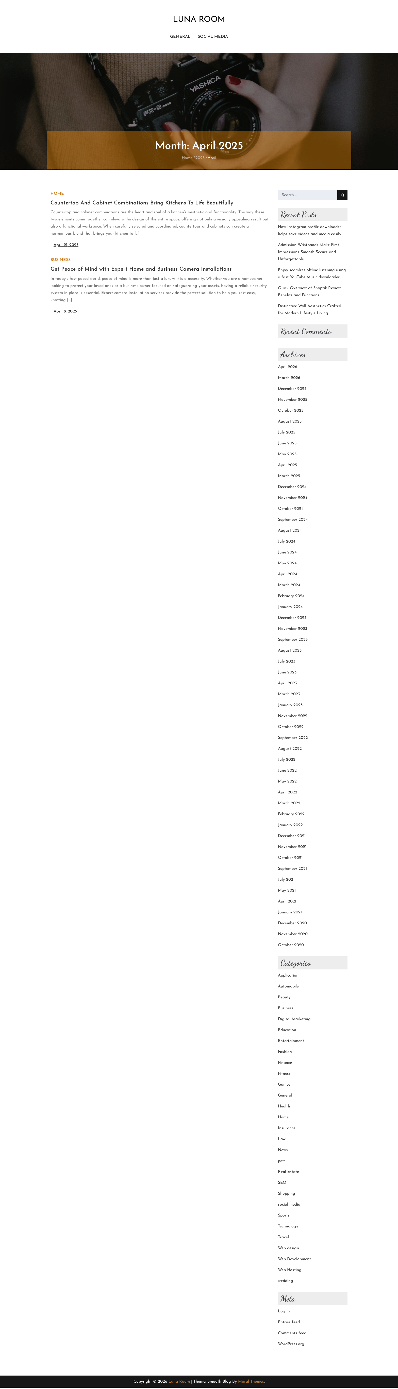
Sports (284, 1217)
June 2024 (287, 554)
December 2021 (292, 837)
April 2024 (287, 576)
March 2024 (289, 586)
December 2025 (292, 390)
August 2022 (290, 750)
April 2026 (287, 368)
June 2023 (287, 674)
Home (57, 195)
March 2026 (289, 379)
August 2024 (290, 532)
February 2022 (291, 815)
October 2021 (290, 859)
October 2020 (291, 946)
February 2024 (291, 597)
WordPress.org (291, 1345)
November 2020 (293, 935)
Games (284, 1086)
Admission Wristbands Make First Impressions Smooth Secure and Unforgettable (308, 253)
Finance (285, 1064)
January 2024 (290, 608)
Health (284, 1108)
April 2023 (287, 685)
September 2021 (292, 870)
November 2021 (292, 848)
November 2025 (292, 401)
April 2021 (287, 903)
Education (287, 1031)
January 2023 (290, 706)
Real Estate (288, 1173)
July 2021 (286, 881)
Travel (283, 1239)
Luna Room (199, 20)
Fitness (284, 1075)
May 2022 (287, 783)
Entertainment (291, 1042)
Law (282, 1140)
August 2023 (290, 652)
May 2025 (287, 456)
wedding (285, 1282)
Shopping (286, 1195)
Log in (284, 1313)
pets (282, 1162)
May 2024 (287, 565)
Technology (288, 1228)
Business (61, 261)
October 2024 (291, 510)
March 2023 (289, 695)
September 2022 (293, 739)
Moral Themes (251, 1383)
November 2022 (292, 717)
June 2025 (287, 445)
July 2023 (286, 663)
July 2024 (286, 543)
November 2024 (292, 499)
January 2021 (290, 914)
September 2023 (293, 641)
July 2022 (286, 761)
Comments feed (292, 1334)
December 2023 (292, 619)
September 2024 (293, 521)
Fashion (285, 1053)
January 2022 (290, 826)
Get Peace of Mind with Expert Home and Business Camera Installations (141, 270)
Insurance (286, 1129)
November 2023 (292, 630)
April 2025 (287, 466)
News (283, 1151)
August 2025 (290, 423)
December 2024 (292, 488)
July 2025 (286, 434)
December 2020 (292, 925)
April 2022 (287, 794)
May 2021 (287, 892)
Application (288, 977)
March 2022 (289, 805)
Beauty (284, 999)
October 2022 (291, 728)
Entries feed (289, 1324)
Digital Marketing (294, 1020)
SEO (282, 1184)
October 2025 (290, 412)
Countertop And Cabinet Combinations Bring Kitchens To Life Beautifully (142, 204)
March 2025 (289, 477)
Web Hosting (290, 1271)
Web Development (294, 1260)
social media (213, 38)
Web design (288, 1249)
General (180, 38)
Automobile (288, 988)
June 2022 (287, 772)
